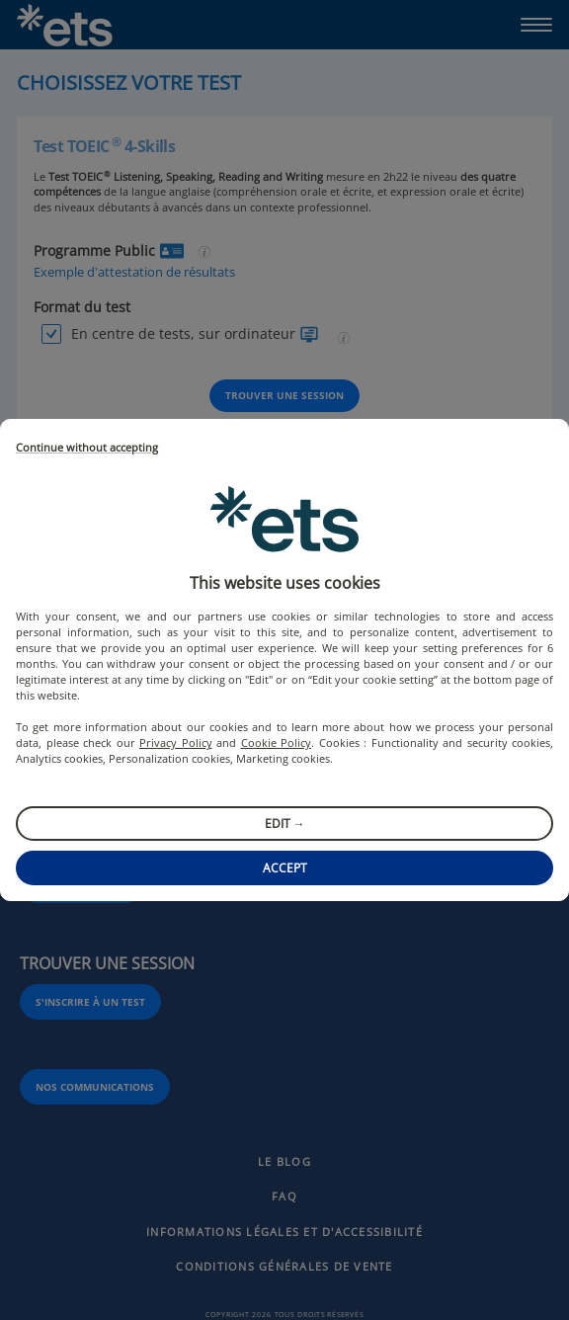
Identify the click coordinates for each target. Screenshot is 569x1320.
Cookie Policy (276, 742)
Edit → (285, 823)
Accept (285, 868)
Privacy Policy (175, 742)
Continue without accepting (87, 448)
